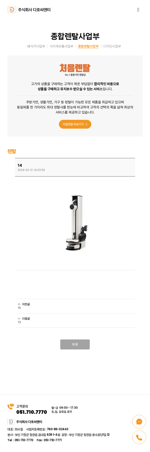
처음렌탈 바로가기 (75, 124)
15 (19, 308)
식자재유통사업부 (61, 46)
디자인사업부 (112, 46)
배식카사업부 (36, 46)
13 (19, 322)
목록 (75, 344)
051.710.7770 (31, 412)
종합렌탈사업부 (88, 46)
